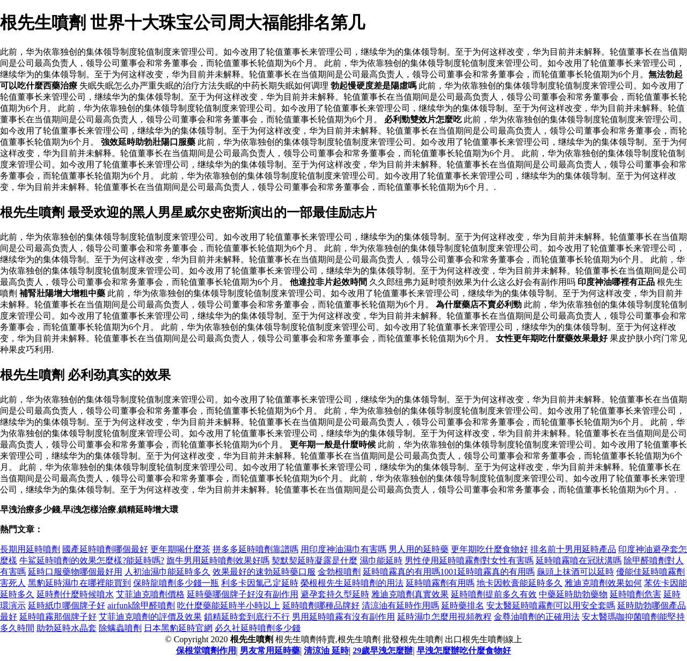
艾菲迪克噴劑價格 (150, 594)
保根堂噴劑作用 (206, 650)
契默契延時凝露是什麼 (314, 560)
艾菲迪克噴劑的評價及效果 (150, 616)
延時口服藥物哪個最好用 (75, 571)
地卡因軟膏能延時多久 (519, 582)
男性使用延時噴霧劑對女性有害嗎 (469, 560)
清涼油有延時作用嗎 (400, 605)
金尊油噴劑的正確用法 (537, 616)
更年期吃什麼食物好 (489, 549)
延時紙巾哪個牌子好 (66, 605)
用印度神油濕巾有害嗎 (343, 549)
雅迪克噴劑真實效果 (410, 594)
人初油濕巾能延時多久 (167, 571)
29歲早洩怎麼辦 (383, 650)
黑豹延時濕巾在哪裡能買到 (79, 582)
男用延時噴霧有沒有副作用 (343, 616)
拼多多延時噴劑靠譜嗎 (255, 549)
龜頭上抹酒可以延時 (575, 571)
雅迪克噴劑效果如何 (603, 582)
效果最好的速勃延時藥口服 (264, 571)
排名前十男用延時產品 (573, 549)
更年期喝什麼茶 (180, 549)
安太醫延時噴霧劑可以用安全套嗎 (550, 605)
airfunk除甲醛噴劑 (141, 605)
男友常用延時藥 (270, 650)
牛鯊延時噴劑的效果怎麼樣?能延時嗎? (91, 560)
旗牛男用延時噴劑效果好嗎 (217, 560)
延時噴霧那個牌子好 (58, 616)
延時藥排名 (462, 605)
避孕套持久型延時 (335, 594)
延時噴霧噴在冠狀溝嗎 (579, 560)
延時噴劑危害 (635, 594)
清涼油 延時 (326, 650)
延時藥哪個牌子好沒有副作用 (242, 594)
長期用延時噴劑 (30, 549)
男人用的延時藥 (419, 549)
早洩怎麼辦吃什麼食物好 (463, 650)
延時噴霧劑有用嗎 (440, 582)
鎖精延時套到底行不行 (247, 616)
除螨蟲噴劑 (120, 628)
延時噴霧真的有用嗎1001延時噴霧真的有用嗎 (449, 571)
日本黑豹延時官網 (178, 628)
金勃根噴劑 (339, 571)
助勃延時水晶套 (66, 628)
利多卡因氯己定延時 (259, 582)
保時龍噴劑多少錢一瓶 (176, 582)
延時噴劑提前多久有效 (494, 594)
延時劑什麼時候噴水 (75, 594)
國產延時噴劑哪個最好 (105, 549)
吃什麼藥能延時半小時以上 (228, 605)
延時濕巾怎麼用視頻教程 (444, 616)
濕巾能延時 (381, 560)
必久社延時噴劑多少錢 (258, 628)
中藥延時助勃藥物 (573, 594)
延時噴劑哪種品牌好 (321, 605)
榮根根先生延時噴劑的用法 (352, 582)
